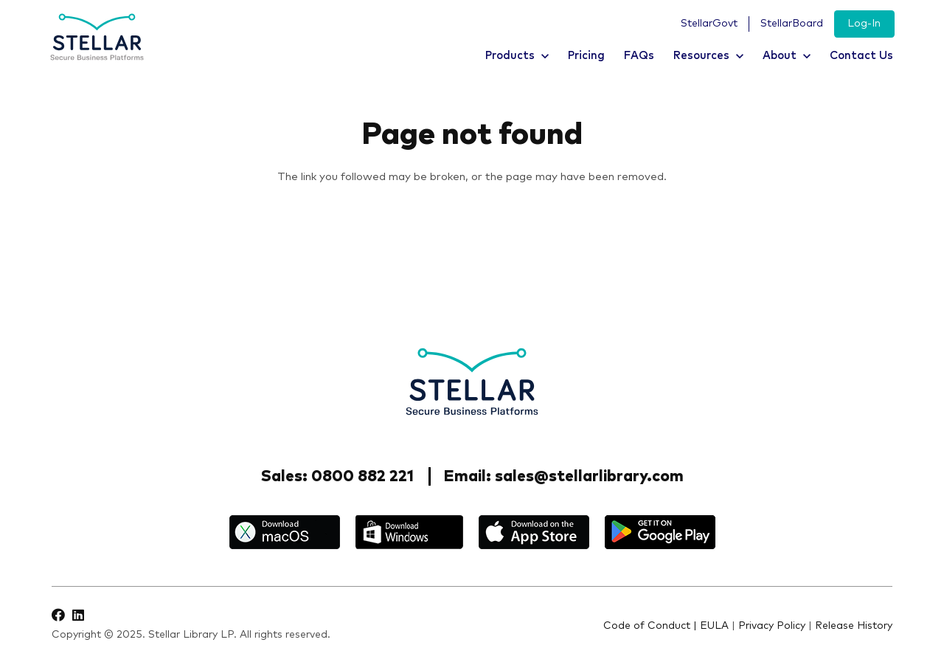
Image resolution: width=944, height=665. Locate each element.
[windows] (409, 532)
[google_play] (660, 532)
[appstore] (534, 532)
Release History (853, 626)
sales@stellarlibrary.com (589, 476)
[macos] (284, 532)
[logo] (97, 37)
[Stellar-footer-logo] (472, 382)
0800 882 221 (362, 476)
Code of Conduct (646, 626)
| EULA (711, 626)
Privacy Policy (771, 626)
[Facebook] (58, 614)
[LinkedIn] (78, 614)
